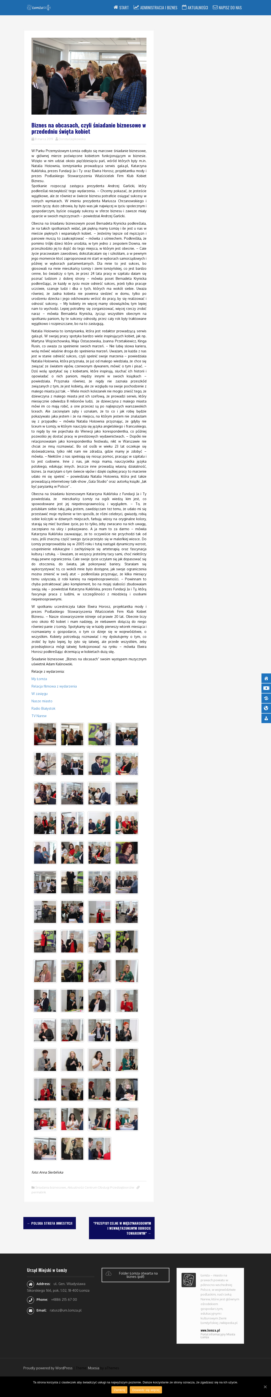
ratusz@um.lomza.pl (66, 1310)
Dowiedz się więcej (145, 1390)
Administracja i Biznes (158, 8)
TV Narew (39, 716)
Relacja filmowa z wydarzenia (54, 686)
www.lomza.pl (210, 1330)
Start (124, 8)
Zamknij (119, 1390)
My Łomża (40, 679)
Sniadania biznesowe (50, 1187)
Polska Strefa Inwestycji (49, 1223)
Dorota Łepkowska (72, 139)
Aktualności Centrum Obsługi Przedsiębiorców (101, 1187)
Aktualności (198, 8)
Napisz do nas (230, 8)
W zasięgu (39, 694)
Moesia (93, 1368)
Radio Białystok (43, 708)
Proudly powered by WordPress (48, 1368)
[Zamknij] (265, 1386)
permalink (38, 1192)
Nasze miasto (41, 701)
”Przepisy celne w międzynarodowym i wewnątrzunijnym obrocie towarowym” (122, 1228)
